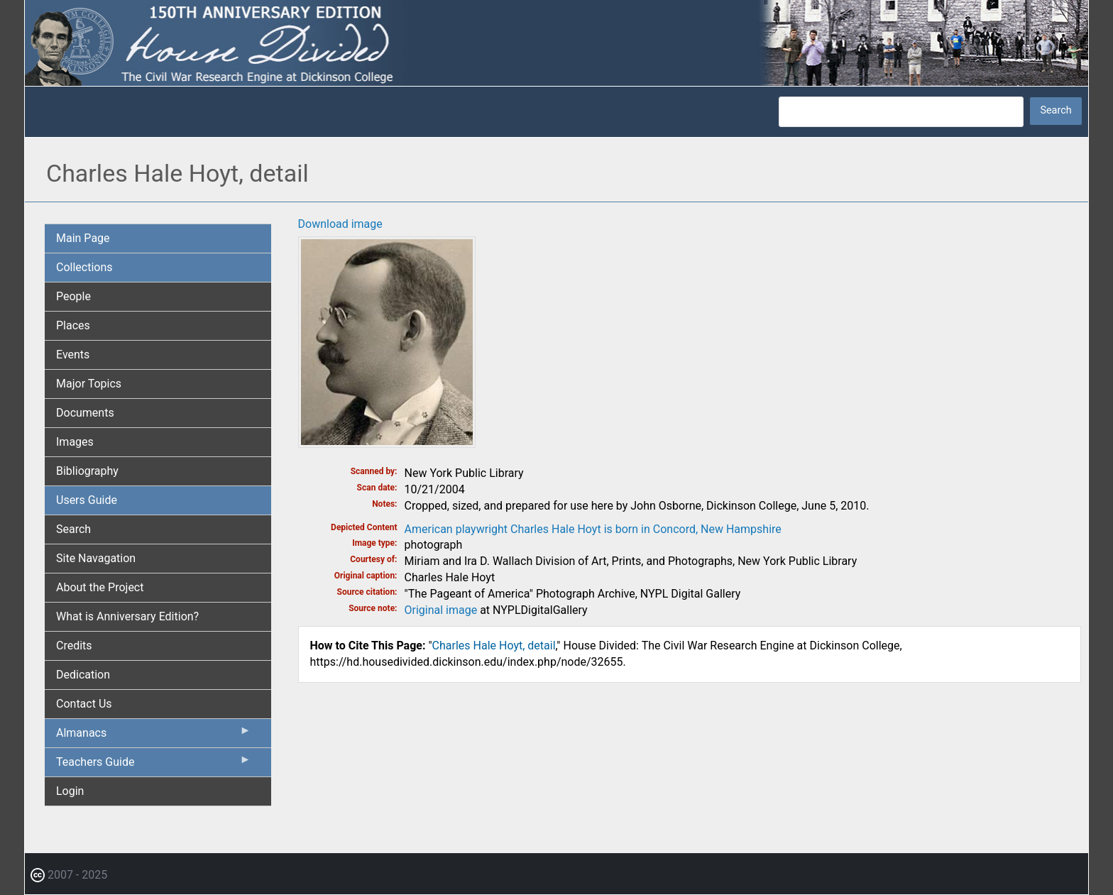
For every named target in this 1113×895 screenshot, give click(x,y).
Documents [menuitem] (85, 412)
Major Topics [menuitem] (88, 383)
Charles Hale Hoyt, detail (494, 645)
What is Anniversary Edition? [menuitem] (127, 616)
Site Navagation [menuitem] (96, 558)
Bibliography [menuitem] (87, 471)
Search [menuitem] (73, 529)
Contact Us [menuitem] (84, 703)
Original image (441, 610)
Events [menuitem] (72, 354)
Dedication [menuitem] (83, 674)
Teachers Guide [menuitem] (154, 765)
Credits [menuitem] (74, 645)
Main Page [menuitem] (83, 238)
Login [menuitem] (70, 791)
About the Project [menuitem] (99, 587)
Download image (340, 224)
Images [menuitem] (75, 442)
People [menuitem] (73, 296)
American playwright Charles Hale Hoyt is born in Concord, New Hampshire (593, 529)
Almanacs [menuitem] (154, 736)
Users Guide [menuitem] (86, 500)
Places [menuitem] (73, 325)
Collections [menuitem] (84, 267)
